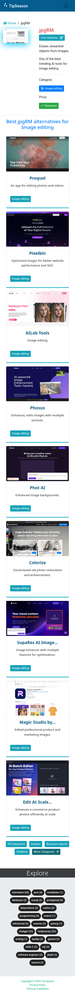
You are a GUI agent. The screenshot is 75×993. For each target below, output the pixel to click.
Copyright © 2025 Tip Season (37, 981)
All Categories (16, 844)
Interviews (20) (20, 892)
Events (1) (49, 915)
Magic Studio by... (37, 722)
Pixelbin (37, 253)
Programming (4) (29, 915)
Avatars (35, 844)
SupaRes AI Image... (37, 642)
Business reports (56, 844)
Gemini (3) (53, 939)
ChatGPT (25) (26, 931)
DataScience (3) (29, 907)
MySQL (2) (36, 900)
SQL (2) (45, 946)
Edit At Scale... (37, 802)
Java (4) (38, 892)
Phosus (37, 408)
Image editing (20, 199)
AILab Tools (37, 333)
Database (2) (19, 900)
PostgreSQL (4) (55, 900)
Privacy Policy (37, 984)
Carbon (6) (49, 907)
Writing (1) (21, 939)
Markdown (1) (55, 892)
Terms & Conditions (37, 988)
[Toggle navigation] (66, 6)
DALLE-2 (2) (31, 946)
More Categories (46, 851)
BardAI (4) (37, 939)
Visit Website (52, 38)
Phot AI (37, 487)
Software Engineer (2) (30, 954)
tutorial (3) (37, 962)
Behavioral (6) (21, 923)
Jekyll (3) (52, 954)
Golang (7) (56, 923)
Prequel (38, 178)
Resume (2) (39, 923)
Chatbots (22, 851)
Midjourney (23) (47, 931)
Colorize (37, 562)
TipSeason (15, 5)
